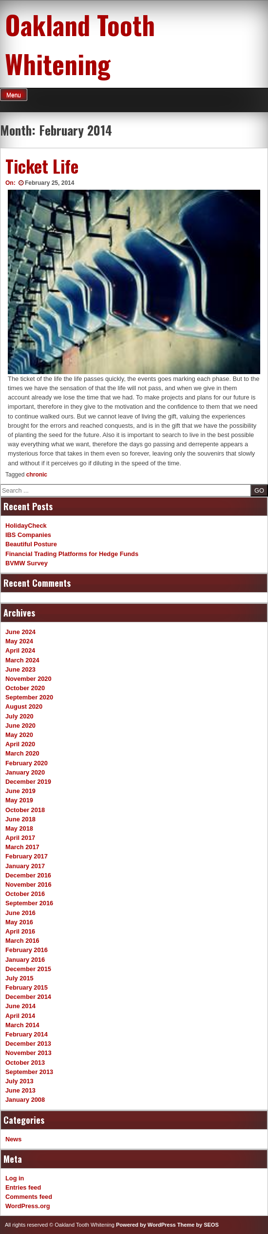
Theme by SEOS (198, 1225)
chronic (36, 474)
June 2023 (20, 669)
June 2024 (20, 632)
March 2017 (22, 847)
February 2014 (26, 1034)
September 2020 (29, 697)
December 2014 (28, 996)
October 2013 (25, 1062)
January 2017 (25, 866)
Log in (14, 1178)
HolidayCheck (26, 525)
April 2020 (20, 744)
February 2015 (26, 987)
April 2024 (20, 650)
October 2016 (25, 893)
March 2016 (22, 940)
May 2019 (19, 800)
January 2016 (25, 959)
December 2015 (28, 969)
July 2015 (19, 978)
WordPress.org (27, 1206)
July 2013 (19, 1081)
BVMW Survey (26, 563)
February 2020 (26, 763)
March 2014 (22, 1025)
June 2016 (20, 912)
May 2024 (19, 641)
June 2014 (20, 1006)
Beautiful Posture (31, 544)
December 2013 (28, 1043)
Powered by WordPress (146, 1225)
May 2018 (19, 828)
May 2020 (19, 734)
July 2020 (19, 716)
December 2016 (28, 875)
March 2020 (22, 753)
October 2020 (25, 688)
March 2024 (22, 660)
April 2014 (20, 1015)
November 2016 (28, 884)
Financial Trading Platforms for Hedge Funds (71, 553)
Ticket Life (41, 166)
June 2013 (20, 1090)
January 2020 (25, 772)
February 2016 (26, 950)
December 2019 (28, 781)
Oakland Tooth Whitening (80, 43)
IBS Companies (28, 534)
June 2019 (20, 791)
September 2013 (29, 1071)
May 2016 (19, 922)
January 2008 (25, 1099)
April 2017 (20, 837)
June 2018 (20, 819)
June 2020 (20, 725)
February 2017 (26, 856)
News (13, 1139)
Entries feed (23, 1187)
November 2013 (28, 1052)
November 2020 (28, 678)
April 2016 (20, 931)
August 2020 (23, 706)
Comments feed (28, 1196)
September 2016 (29, 903)
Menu (13, 95)
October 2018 (25, 810)
